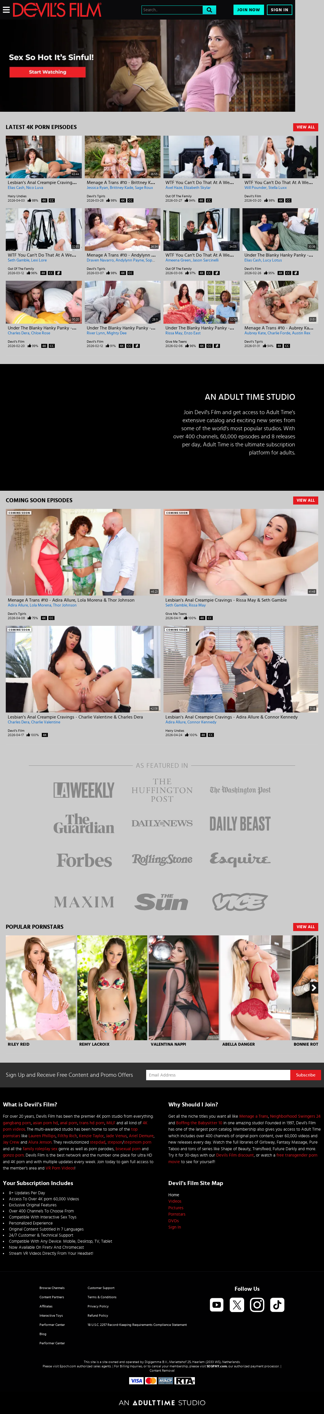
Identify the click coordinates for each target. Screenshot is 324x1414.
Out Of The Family (178, 196)
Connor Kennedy (201, 722)
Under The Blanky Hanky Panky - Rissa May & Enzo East (220, 328)
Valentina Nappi (168, 1044)
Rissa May (173, 333)
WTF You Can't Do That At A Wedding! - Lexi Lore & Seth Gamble (72, 255)
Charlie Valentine (45, 722)
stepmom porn (137, 1142)
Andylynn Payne (130, 260)
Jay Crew (11, 1142)
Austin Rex (301, 333)
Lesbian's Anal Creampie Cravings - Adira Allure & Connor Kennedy (231, 717)
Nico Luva (34, 188)
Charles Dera (18, 333)
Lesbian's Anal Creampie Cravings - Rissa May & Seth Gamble (226, 600)
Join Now (248, 10)
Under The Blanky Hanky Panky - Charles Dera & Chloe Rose (67, 328)
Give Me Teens (176, 341)
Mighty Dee (117, 333)
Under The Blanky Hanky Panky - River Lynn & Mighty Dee (144, 328)
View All (306, 127)
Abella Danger (238, 1044)
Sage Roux (144, 188)
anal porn (68, 1123)
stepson (115, 1142)
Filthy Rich (67, 1136)
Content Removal (162, 1370)
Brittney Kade (121, 188)
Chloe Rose (40, 333)
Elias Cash (16, 188)
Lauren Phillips (42, 1136)
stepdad (98, 1142)
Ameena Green (178, 260)
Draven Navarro (100, 260)
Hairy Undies (17, 196)
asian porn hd (45, 1123)
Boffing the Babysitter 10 (199, 1123)
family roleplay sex (40, 1149)
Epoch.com (68, 1366)
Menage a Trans (253, 1116)
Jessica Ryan (97, 188)
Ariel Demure (141, 1136)
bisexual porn (128, 1149)
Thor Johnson (65, 605)
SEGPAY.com (217, 1366)
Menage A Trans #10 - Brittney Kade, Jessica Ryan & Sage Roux (149, 182)
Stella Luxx (277, 188)
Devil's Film (252, 196)
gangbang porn (17, 1123)
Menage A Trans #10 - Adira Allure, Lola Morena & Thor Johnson (71, 600)
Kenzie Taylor (91, 1136)
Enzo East (192, 333)
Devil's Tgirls (96, 196)
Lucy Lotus (272, 260)
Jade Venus (116, 1136)
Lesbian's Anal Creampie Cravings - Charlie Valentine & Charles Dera (75, 717)
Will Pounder (255, 188)
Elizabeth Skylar (197, 188)
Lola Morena (40, 605)
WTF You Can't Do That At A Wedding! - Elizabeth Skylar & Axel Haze (233, 182)
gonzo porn (13, 1155)
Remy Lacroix (94, 1044)
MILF (110, 1123)
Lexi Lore (39, 260)
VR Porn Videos (60, 1168)
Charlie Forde (279, 333)
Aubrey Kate (255, 333)
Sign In (279, 10)
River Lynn (96, 333)
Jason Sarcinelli (205, 260)
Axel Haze (173, 188)
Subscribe (305, 1075)
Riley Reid (18, 1044)
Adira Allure (18, 605)
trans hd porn (91, 1123)
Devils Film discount (235, 1155)
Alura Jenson (40, 1142)
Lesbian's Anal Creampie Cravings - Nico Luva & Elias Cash (66, 182)
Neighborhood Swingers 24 (295, 1116)
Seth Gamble (18, 260)
